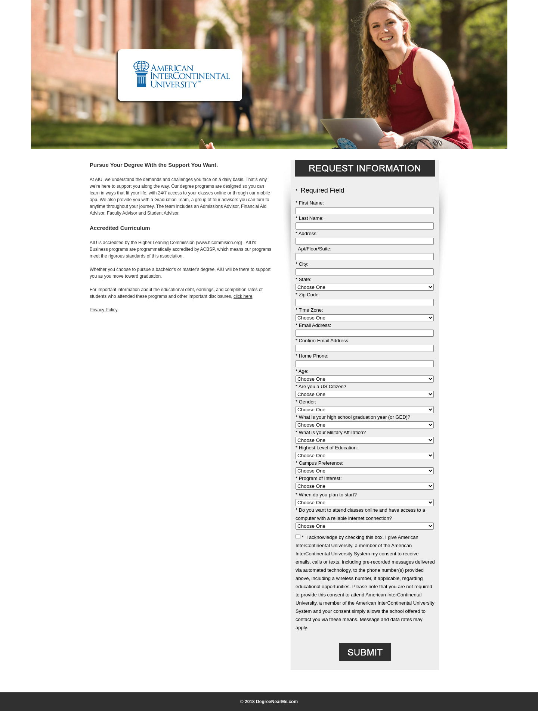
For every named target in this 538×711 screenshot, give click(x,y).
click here (243, 296)
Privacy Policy (104, 309)
